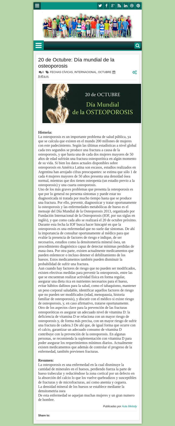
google (113, 5)
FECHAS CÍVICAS (61, 72)
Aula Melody (129, 406)
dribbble (132, 5)
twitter (100, 5)
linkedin (126, 5)
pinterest (138, 5)
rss (119, 5)
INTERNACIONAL (85, 72)
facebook (106, 5)
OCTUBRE (104, 72)
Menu (37, 6)
